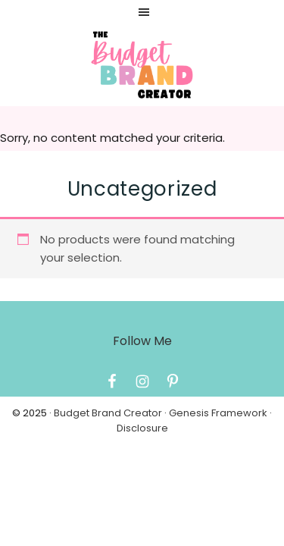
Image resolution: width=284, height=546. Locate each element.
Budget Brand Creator (108, 413)
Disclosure (142, 428)
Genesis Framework (218, 413)
